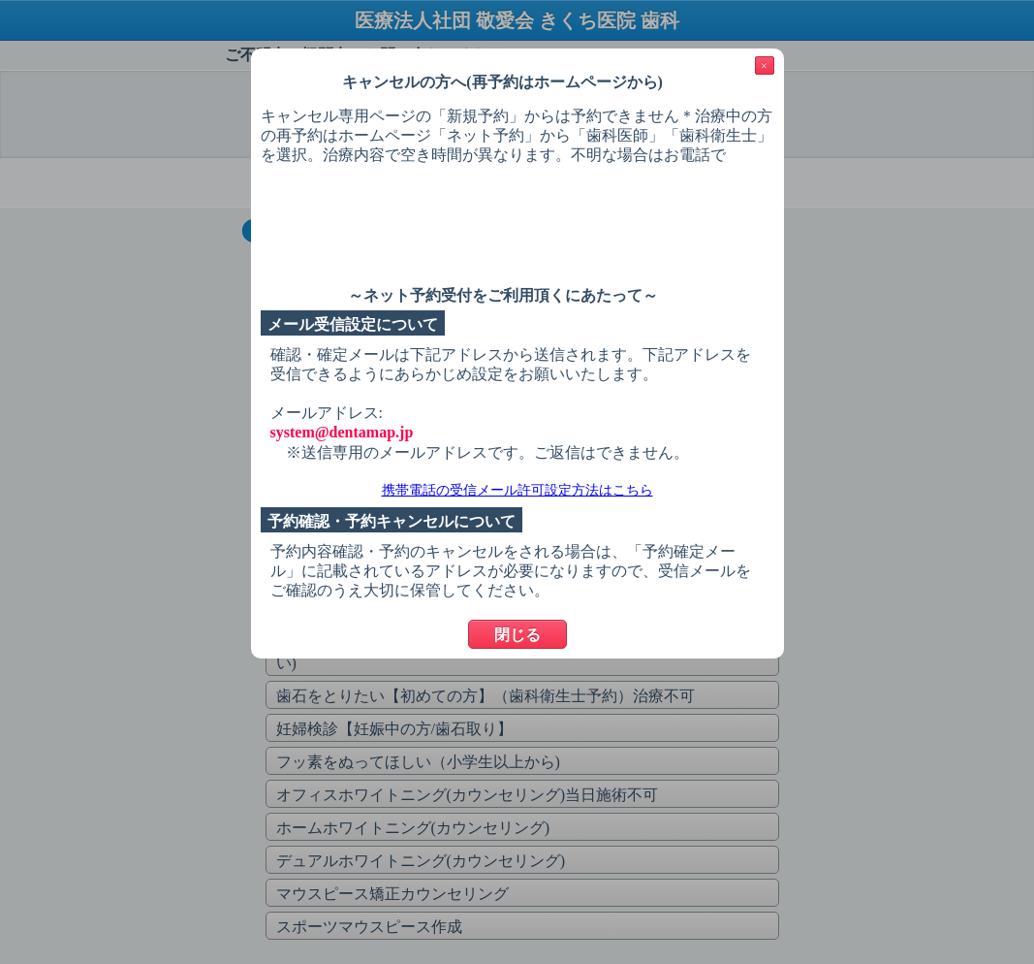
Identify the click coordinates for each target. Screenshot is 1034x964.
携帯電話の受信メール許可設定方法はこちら (517, 490)
